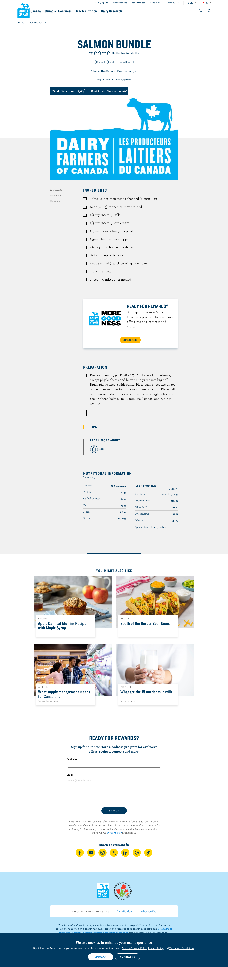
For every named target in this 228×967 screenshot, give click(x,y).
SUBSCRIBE (130, 340)
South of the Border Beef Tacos (145, 623)
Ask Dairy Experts (100, 2)
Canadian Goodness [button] (82, 11)
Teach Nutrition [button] (115, 11)
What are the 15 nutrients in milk (146, 692)
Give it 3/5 (99, 53)
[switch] (102, 91)
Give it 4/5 (104, 53)
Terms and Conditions (181, 948)
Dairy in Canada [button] (49, 11)
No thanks (127, 956)
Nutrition (55, 201)
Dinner (99, 62)
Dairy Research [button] (145, 11)
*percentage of (150, 526)
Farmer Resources (119, 2)
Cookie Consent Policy (134, 948)
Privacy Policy (155, 948)
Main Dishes (125, 62)
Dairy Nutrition (125, 911)
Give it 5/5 (108, 53)
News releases (173, 2)
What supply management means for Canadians (64, 694)
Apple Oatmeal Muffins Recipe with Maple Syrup (62, 625)
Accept (100, 956)
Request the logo (138, 2)
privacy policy (114, 832)
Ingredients (56, 189)
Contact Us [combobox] (155, 2)
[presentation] (114, 795)
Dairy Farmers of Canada (23, 10)
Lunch (111, 62)
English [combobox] (191, 3)
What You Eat (148, 911)
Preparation (56, 195)
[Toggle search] (209, 11)
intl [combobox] (206, 3)
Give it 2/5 (95, 53)
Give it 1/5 (91, 53)
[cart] (200, 11)
